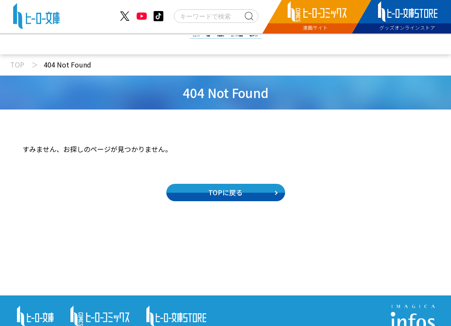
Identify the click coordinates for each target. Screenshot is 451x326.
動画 (156, 44)
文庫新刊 (204, 44)
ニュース (108, 44)
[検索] (216, 16)
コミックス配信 (270, 44)
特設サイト (339, 44)
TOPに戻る (225, 192)
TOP (17, 64)
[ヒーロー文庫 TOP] (36, 18)
